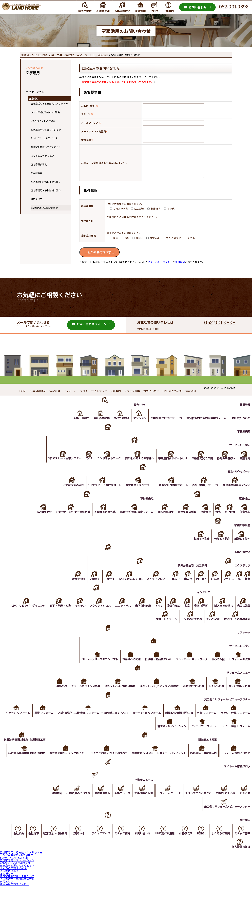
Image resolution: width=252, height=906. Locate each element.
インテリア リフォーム (203, 734)
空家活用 (33, 98)
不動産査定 (143, 506)
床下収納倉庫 (139, 613)
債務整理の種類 (184, 520)
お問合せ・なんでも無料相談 (68, 520)
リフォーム (70, 398)
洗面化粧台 (171, 613)
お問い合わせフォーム (89, 330)
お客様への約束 (129, 667)
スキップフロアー (152, 587)
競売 (216, 520)
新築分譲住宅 (122, 11)
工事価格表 (56, 694)
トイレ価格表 (215, 694)
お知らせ (244, 814)
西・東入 (199, 587)
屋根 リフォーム (75, 721)
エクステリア (242, 573)
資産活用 (244, 466)
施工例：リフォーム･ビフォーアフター (227, 707)
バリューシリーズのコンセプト (96, 667)
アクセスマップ (96, 855)
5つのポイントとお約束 (43, 121)
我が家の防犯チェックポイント (99, 761)
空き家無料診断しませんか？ (46, 181)
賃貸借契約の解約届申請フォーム (205, 426)
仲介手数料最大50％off (236, 493)
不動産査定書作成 (100, 520)
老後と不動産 (221, 546)
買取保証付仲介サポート (171, 493)
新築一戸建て (78, 426)
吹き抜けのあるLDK (125, 587)
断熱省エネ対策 (241, 747)
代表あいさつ (74, 855)
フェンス (227, 587)
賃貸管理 (140, 11)
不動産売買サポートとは (170, 466)
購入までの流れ (222, 613)
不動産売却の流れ (70, 493)
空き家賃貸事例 (39, 164)
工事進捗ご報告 (141, 814)
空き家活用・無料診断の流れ (46, 190)
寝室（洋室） (201, 613)
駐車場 (213, 587)
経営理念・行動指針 (49, 855)
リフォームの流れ (239, 667)
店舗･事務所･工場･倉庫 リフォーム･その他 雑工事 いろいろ (125, 721)
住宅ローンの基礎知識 (237, 627)
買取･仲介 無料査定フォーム (133, 520)
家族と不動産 (242, 533)
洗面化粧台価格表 (192, 694)
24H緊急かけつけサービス (165, 426)
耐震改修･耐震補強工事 (212, 721)
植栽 (247, 587)
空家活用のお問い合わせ (45, 207)
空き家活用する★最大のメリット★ (49, 103)
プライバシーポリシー (160, 268)
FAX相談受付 (38, 520)
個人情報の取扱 (240, 868)
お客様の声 (36, 173)
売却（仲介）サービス (204, 493)
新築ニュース (119, 814)
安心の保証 (217, 667)
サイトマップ (99, 398)
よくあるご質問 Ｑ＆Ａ (42, 155)
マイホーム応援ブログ (237, 788)
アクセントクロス (95, 613)
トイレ (156, 613)
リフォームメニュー (238, 680)
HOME (23, 398)
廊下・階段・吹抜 (54, 613)
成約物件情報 (98, 814)
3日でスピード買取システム (60, 466)
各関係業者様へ (225, 466)
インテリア (202, 600)
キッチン (74, 613)
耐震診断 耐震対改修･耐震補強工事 (55, 747)
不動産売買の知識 (200, 466)
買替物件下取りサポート (138, 493)
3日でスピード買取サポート (102, 493)
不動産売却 (103, 11)
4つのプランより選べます (44, 138)
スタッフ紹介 (118, 855)
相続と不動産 (200, 546)
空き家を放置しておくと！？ (46, 147)
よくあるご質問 (220, 855)
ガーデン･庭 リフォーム (179, 721)
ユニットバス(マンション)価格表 (157, 694)
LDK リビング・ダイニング (22, 613)
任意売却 (244, 520)
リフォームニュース (167, 814)
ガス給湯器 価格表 (239, 694)
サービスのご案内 (239, 453)
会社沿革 (27, 855)
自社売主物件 (98, 426)
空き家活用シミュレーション (46, 129)
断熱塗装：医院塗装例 (236, 761)
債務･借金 (244, 506)
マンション (138, 426)
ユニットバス (118, 613)
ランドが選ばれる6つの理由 (45, 112)
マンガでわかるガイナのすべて (141, 761)
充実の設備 (243, 613)
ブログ (154, 11)
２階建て (88, 587)
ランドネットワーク (105, 466)
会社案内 (168, 11)
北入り (172, 587)
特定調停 (203, 520)
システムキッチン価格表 (82, 694)
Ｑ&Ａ (85, 466)
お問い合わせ (195, 7)
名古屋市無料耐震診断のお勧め (57, 761)
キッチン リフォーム (48, 721)
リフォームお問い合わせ (235, 774)
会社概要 (12, 855)
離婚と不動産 (242, 546)
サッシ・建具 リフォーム (136, 734)
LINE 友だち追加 (172, 398)
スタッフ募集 (132, 398)
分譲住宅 (52, 814)
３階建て (104, 587)
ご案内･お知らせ (225, 814)
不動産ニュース (141, 801)
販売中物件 (85, 11)
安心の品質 (212, 627)
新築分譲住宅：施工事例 (189, 573)
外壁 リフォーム (240, 721)
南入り (185, 587)
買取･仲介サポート (239, 480)
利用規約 (180, 268)
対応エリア (36, 199)
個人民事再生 (162, 520)
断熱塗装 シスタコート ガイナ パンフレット (191, 761)
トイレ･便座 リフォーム (235, 734)
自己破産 (229, 520)
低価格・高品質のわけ (156, 667)
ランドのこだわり (190, 627)
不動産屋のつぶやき (74, 814)
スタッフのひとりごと (197, 814)
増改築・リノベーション (170, 734)
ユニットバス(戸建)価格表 (117, 694)
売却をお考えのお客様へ (136, 466)
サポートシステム (164, 627)
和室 (185, 613)
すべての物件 (119, 426)
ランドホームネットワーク (190, 667)
